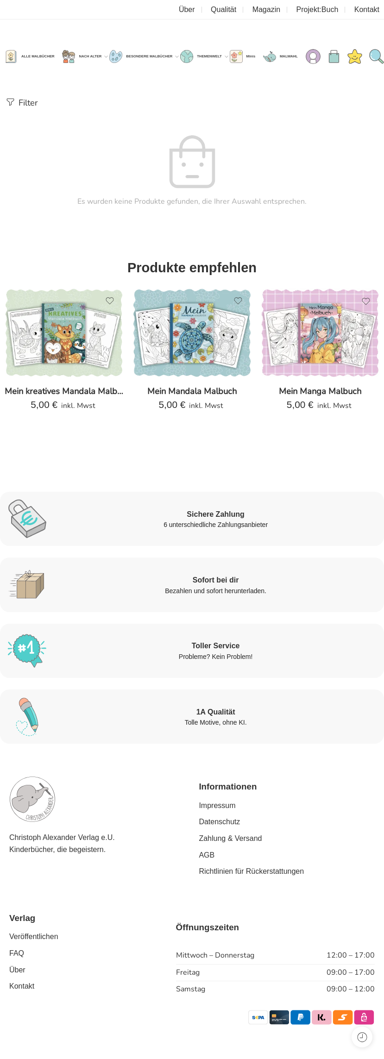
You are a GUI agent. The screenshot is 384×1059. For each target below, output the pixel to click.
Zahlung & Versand (230, 838)
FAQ (16, 953)
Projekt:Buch (317, 9)
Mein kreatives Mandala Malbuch (64, 391)
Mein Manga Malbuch (320, 391)
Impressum (217, 805)
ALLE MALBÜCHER (38, 56)
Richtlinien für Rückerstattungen (251, 871)
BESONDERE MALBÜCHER (149, 56)
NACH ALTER (90, 56)
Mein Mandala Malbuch (192, 391)
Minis (251, 56)
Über (187, 9)
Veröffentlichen (33, 936)
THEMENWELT (209, 56)
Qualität (223, 9)
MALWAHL (289, 56)
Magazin (266, 9)
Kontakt (366, 9)
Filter (21, 102)
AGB (206, 855)
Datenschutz (219, 822)
